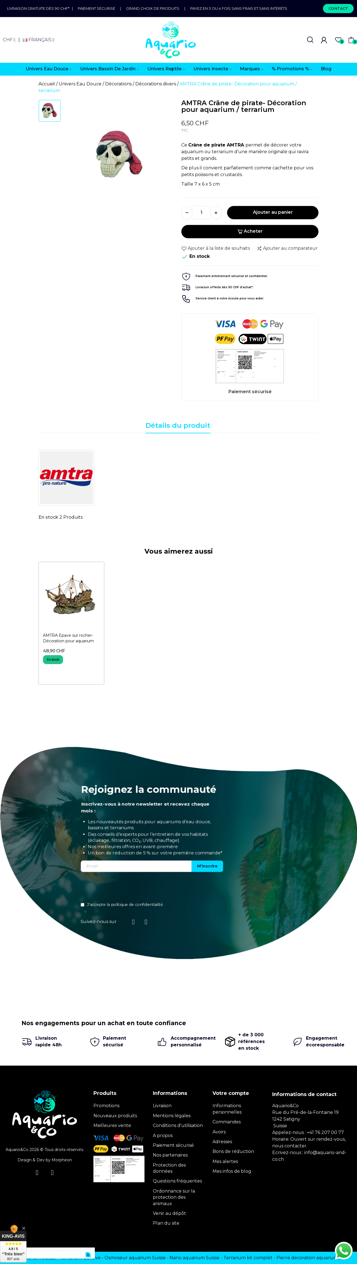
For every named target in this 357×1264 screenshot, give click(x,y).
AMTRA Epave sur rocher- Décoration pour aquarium (68, 638)
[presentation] (279, 889)
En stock (48, 517)
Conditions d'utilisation (178, 1125)
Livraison (162, 1105)
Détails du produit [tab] (178, 425)
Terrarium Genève (80, 1257)
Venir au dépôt (169, 1213)
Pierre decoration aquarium (307, 1257)
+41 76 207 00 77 (325, 1132)
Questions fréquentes (177, 1181)
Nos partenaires (170, 1155)
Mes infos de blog (232, 1171)
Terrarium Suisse (37, 1257)
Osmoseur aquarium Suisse (135, 1257)
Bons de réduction (233, 1151)
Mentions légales (171, 1115)
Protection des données (169, 1168)
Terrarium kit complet (247, 1257)
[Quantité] (201, 212)
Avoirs (219, 1132)
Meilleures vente (112, 1125)
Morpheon (62, 1159)
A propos (163, 1135)
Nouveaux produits (115, 1115)
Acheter (250, 231)
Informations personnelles (227, 1108)
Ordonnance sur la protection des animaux (174, 1197)
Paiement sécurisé (96, 8)
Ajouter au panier (273, 212)
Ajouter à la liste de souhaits (215, 248)
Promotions (106, 1105)
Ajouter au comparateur (287, 248)
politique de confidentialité (292, 904)
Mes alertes (225, 1161)
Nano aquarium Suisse (194, 1257)
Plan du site (166, 1223)
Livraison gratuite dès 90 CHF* (39, 8)
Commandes (227, 1121)
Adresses (222, 1141)
